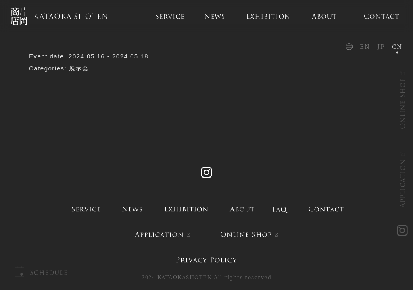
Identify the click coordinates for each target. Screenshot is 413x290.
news (132, 209)
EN (365, 46)
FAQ (282, 209)
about (242, 209)
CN (397, 46)
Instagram (206, 172)
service (86, 209)
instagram (403, 231)
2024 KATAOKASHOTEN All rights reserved (206, 277)
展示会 (79, 68)
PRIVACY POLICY (206, 259)
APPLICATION (403, 183)
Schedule (48, 272)
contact (326, 209)
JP (381, 46)
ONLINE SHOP (403, 103)
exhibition (186, 209)
